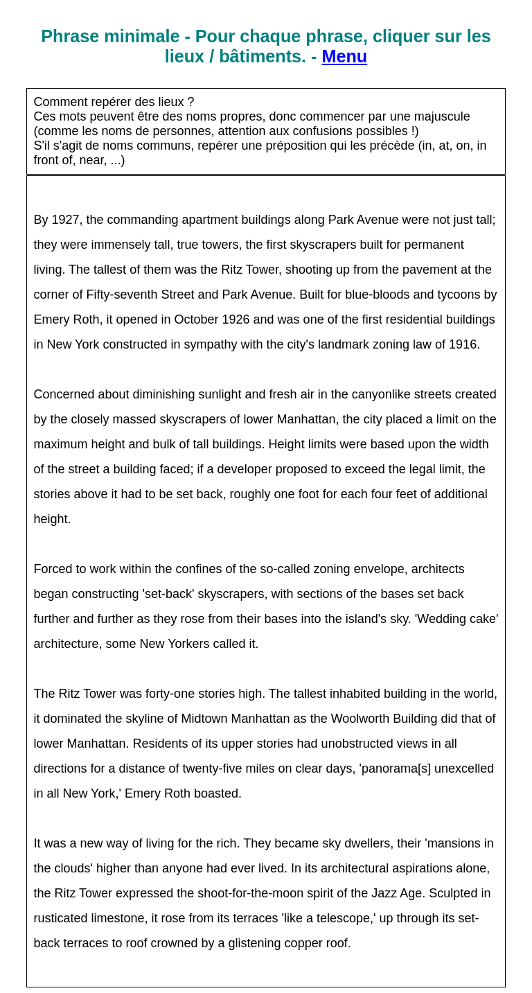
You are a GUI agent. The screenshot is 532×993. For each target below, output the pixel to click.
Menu (344, 56)
